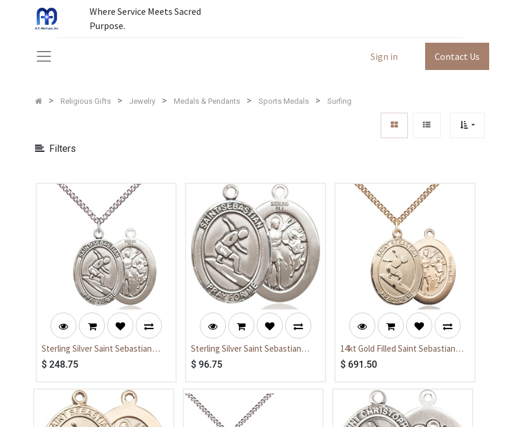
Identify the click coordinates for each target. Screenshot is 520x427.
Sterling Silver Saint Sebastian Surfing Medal (246, 349)
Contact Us (457, 56)
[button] (467, 125)
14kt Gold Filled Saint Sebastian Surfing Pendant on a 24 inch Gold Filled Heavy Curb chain (402, 349)
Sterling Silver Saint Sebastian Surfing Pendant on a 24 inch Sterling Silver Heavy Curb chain (100, 349)
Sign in (384, 56)
